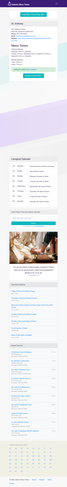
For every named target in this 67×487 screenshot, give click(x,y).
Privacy (11, 483)
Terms (49, 480)
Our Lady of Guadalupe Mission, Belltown (25, 431)
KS (10, 456)
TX (27, 467)
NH (39, 460)
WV (10, 471)
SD (16, 467)
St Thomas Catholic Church (20, 378)
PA (45, 463)
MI (44, 456)
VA (45, 467)
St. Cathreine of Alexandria (20, 361)
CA (33, 448)
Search (33, 223)
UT (33, 467)
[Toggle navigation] (56, 4)
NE (27, 460)
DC (10, 452)
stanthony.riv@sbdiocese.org (25, 36)
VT (39, 467)
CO (39, 448)
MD (33, 456)
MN (51, 456)
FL (16, 452)
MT (22, 460)
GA (22, 452)
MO (16, 460)
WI (16, 471)
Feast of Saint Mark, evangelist (21, 335)
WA (51, 467)
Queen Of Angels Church (19, 413)
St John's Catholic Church (19, 422)
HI (27, 452)
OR (39, 463)
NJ (45, 460)
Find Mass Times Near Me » (33, 14)
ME (27, 456)
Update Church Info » (33, 76)
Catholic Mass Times (18, 3)
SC (10, 467)
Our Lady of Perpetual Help (20, 370)
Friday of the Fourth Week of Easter (23, 291)
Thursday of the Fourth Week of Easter (24, 298)
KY (16, 456)
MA (39, 456)
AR (27, 448)
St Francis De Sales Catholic (20, 396)
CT (45, 448)
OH (27, 463)
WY (22, 471)
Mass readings (31, 69)
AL (10, 448)
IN (44, 452)
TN (22, 467)
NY (10, 463)
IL (38, 452)
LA (21, 456)
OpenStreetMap (40, 226)
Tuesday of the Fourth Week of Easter (24, 314)
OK (33, 463)
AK (16, 448)
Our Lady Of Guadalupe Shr (20, 387)
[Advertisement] (33, 97)
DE (50, 448)
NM (51, 460)
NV (33, 460)
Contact (41, 480)
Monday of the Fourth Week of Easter (23, 321)
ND (22, 463)
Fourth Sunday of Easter (19, 328)
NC (16, 463)
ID (33, 452)
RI (50, 463)
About (34, 480)
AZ (22, 448)
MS (10, 460)
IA (50, 452)
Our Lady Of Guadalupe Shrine (21, 405)
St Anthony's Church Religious (21, 352)
